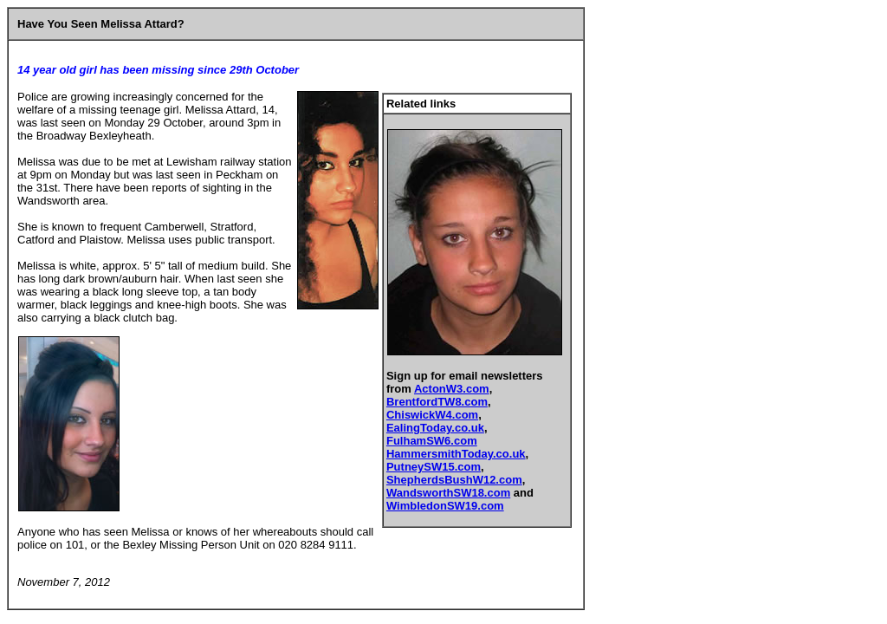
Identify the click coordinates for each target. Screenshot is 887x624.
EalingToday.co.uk (435, 427)
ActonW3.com (451, 388)
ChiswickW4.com (432, 414)
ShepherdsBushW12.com (454, 479)
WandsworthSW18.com (448, 492)
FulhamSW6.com (431, 440)
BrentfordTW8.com (437, 401)
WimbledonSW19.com (445, 505)
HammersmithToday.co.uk (456, 453)
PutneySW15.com (433, 466)
